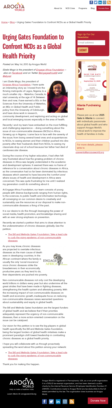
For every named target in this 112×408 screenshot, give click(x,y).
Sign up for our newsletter (86, 36)
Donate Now (103, 8)
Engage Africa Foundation (50, 69)
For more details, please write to (90, 146)
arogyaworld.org (28, 394)
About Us (58, 8)
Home (4, 22)
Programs (83, 8)
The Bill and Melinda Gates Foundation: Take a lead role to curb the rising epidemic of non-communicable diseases (37, 237)
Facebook (17, 73)
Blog (93, 8)
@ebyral (7, 76)
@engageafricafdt (47, 73)
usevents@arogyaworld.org (90, 152)
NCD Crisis (70, 8)
